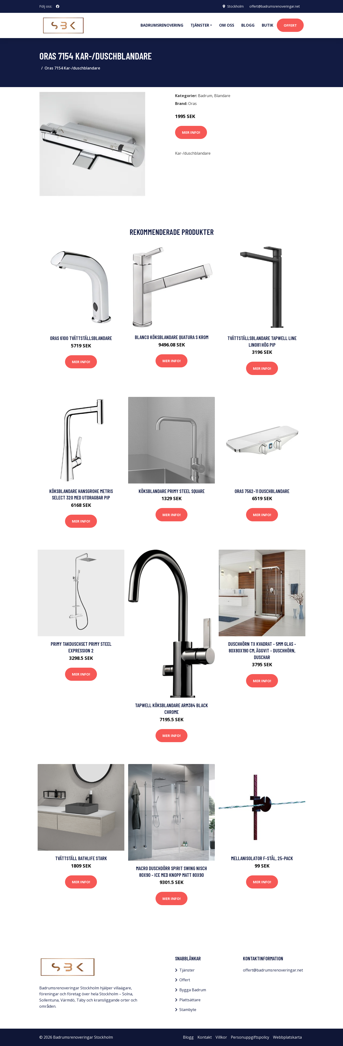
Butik (267, 25)
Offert (290, 25)
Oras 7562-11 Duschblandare (262, 491)
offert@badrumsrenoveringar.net (274, 6)
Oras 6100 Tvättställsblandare (81, 338)
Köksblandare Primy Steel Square (172, 491)
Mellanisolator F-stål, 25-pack (262, 858)
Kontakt (204, 1037)
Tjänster (187, 970)
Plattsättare (190, 999)
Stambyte (187, 1009)
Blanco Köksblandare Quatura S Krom (171, 337)
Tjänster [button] (200, 25)
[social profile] (57, 6)
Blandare (222, 95)
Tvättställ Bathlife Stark (81, 858)
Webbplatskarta (287, 1037)
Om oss (226, 25)
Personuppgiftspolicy (250, 1037)
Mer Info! (191, 132)
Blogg (248, 25)
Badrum (205, 95)
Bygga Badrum (192, 989)
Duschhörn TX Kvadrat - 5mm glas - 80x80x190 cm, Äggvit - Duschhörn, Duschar (262, 650)
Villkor (221, 1037)
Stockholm (235, 6)
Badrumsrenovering (162, 25)
